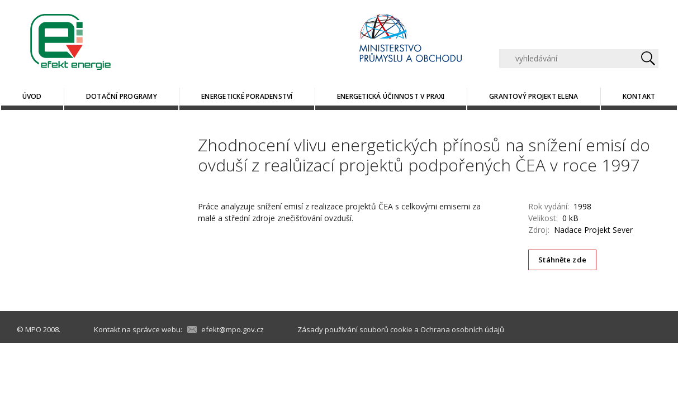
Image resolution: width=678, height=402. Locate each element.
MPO (33, 329)
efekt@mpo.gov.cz (232, 329)
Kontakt (639, 96)
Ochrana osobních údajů (462, 329)
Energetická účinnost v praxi (391, 96)
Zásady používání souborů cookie (355, 329)
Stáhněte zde (562, 260)
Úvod (32, 96)
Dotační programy (121, 96)
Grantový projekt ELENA (533, 96)
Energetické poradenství (247, 96)
